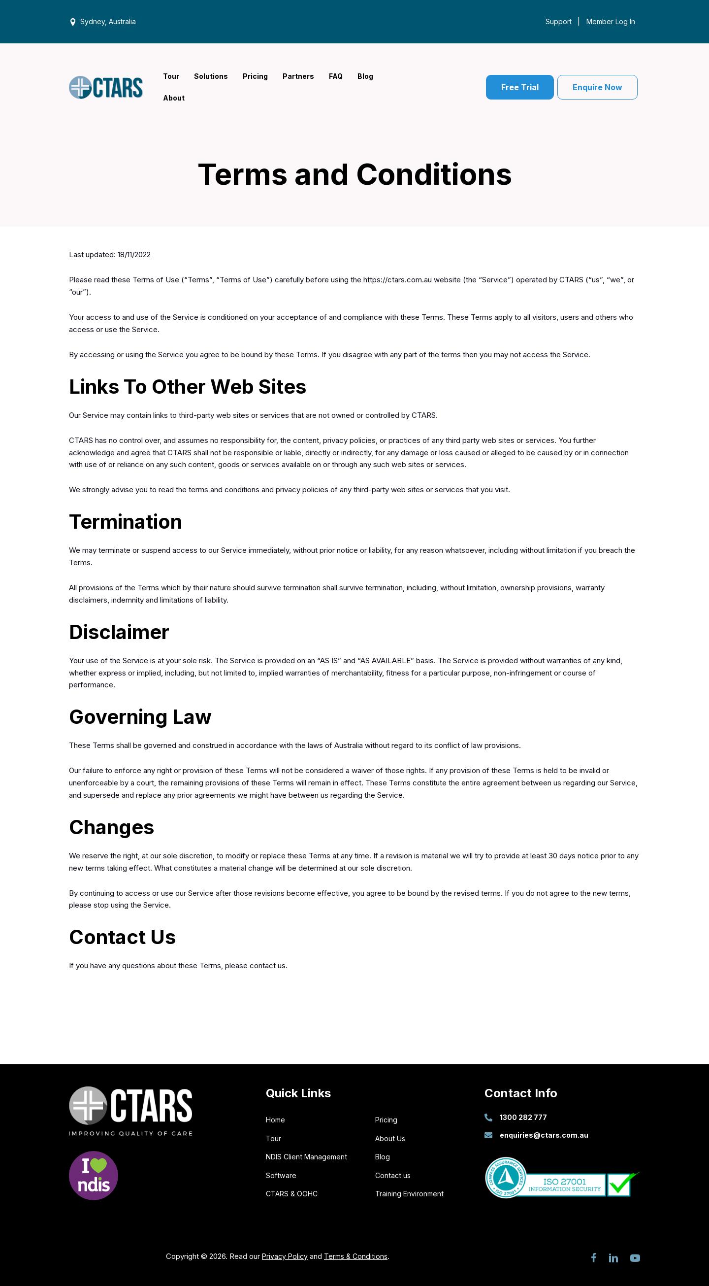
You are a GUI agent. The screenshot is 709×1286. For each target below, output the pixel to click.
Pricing (386, 1118)
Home (276, 1118)
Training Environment (410, 1192)
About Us (391, 1136)
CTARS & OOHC (293, 1192)
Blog (382, 1155)
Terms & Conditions (356, 1254)
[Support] (556, 20)
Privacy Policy (283, 1254)
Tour (273, 1136)
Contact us (393, 1173)
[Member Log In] (608, 20)
